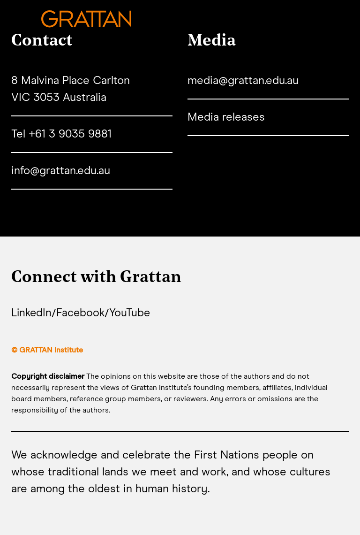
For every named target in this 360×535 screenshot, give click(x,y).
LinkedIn (32, 313)
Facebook (82, 313)
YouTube (133, 313)
